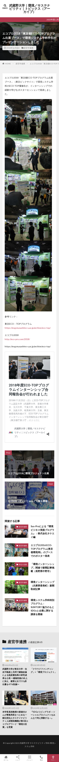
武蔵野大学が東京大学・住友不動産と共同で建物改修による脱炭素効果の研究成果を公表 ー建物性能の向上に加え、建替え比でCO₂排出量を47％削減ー (14, 677)
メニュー (29, 758)
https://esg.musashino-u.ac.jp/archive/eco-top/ (28, 328)
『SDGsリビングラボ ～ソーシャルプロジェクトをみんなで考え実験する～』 (43, 715)
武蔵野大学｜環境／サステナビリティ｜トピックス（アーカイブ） (29, 8)
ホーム (6, 758)
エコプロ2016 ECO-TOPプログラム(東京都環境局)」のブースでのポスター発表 (42, 550)
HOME (8, 63)
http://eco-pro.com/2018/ (17, 339)
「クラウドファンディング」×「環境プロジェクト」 (43, 670)
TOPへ (53, 758)
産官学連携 (28, 48)
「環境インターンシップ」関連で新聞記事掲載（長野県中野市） (42, 567)
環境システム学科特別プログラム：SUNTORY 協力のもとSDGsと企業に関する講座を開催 (42, 607)
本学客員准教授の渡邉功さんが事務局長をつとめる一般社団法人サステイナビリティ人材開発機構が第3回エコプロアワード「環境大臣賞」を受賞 (15, 720)
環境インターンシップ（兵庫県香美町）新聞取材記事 (42, 585)
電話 (41, 758)
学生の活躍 (23, 564)
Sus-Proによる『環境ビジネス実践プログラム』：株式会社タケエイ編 (42, 531)
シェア (18, 758)
